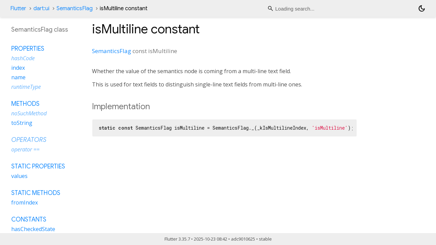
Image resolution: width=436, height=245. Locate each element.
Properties (27, 48)
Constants (28, 219)
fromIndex (24, 202)
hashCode (23, 58)
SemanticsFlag (75, 8)
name (18, 77)
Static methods (35, 193)
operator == (25, 149)
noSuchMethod (29, 113)
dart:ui (41, 8)
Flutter (18, 8)
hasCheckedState (33, 229)
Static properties (38, 166)
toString (21, 123)
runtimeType (26, 87)
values (19, 176)
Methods (25, 104)
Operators (28, 140)
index (18, 67)
